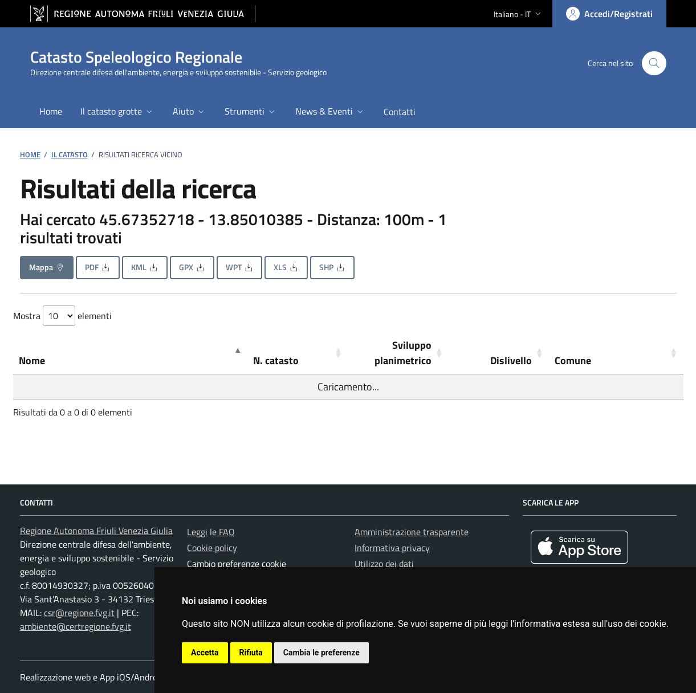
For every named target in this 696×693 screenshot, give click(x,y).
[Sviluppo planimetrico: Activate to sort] (398, 353)
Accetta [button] (205, 652)
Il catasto (69, 154)
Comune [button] (573, 360)
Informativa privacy (392, 548)
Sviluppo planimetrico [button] (403, 352)
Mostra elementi (62, 315)
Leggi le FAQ (211, 532)
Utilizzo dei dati (384, 563)
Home (30, 154)
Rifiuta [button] (251, 652)
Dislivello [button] (511, 360)
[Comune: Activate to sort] (616, 353)
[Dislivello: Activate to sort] (499, 353)
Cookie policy (212, 548)
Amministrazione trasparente (412, 532)
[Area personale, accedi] (609, 13)
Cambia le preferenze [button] (321, 652)
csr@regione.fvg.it (79, 612)
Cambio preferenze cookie (236, 563)
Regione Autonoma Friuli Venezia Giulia (96, 530)
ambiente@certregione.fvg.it (75, 626)
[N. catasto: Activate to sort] (297, 353)
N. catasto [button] (276, 360)
